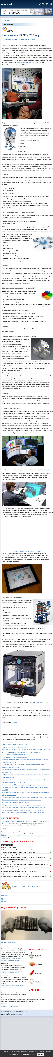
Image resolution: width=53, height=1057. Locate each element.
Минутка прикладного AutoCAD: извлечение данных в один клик (22, 855)
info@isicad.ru (19, 997)
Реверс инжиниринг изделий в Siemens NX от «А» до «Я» (20, 871)
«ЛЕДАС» (25, 1011)
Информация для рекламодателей (9, 1006)
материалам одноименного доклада (27, 62)
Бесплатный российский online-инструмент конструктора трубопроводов (24, 876)
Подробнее (3, 1003)
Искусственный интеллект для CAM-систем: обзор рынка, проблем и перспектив (26, 749)
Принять (40, 1054)
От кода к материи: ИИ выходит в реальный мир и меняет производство (23, 785)
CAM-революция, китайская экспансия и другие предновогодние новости (24, 805)
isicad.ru (20, 992)
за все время (12, 847)
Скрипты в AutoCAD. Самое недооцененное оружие (18, 862)
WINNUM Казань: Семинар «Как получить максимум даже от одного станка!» (24, 836)
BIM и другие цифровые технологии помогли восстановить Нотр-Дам (23, 812)
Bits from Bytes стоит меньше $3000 (37, 702)
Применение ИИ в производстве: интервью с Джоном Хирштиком (21, 800)
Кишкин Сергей (4, 947)
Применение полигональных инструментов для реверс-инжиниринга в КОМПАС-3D (27, 797)
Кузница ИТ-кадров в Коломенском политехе (15, 802)
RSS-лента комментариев (8, 942)
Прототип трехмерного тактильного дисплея (27, 551)
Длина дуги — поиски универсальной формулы (17, 874)
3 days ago (16, 960)
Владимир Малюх (10, 39)
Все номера (4, 895)
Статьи (5, 20)
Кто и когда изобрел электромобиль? (14, 869)
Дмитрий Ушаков (27, 39)
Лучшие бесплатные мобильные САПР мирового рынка (19, 852)
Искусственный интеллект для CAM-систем (15, 747)
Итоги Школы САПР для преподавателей (14, 757)
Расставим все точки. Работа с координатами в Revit (18, 850)
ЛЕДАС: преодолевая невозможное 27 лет (15, 744)
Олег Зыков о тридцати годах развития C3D (15, 754)
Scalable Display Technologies (41, 470)
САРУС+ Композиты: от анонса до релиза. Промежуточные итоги (21, 752)
